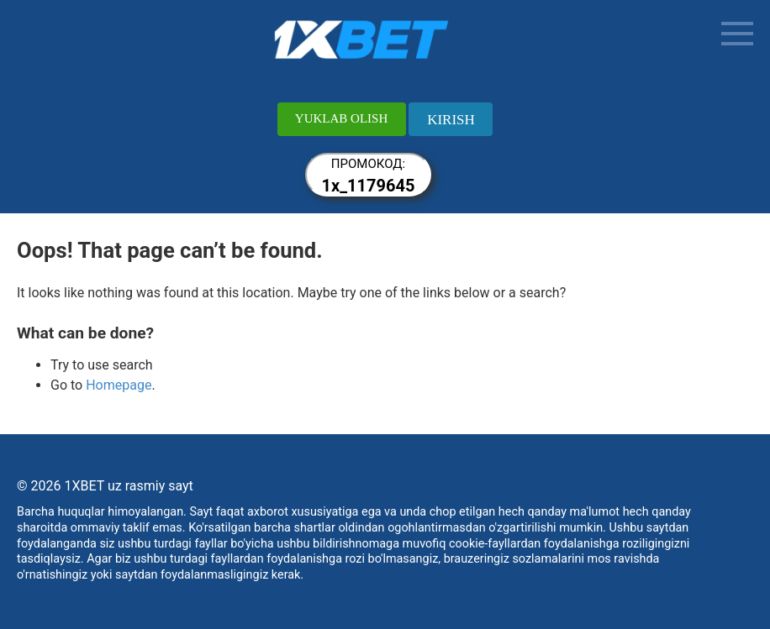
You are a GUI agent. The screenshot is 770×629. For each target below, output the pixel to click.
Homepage (118, 385)
